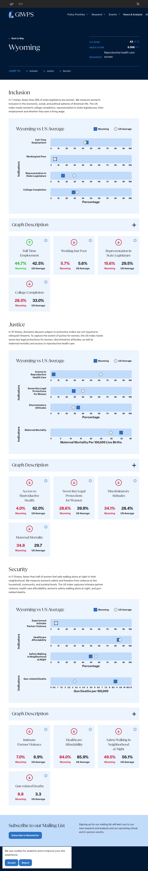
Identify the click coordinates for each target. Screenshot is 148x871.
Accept (12, 862)
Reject (26, 862)
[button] (136, 4)
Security (68, 71)
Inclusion (34, 71)
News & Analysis (112, 17)
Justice (51, 71)
